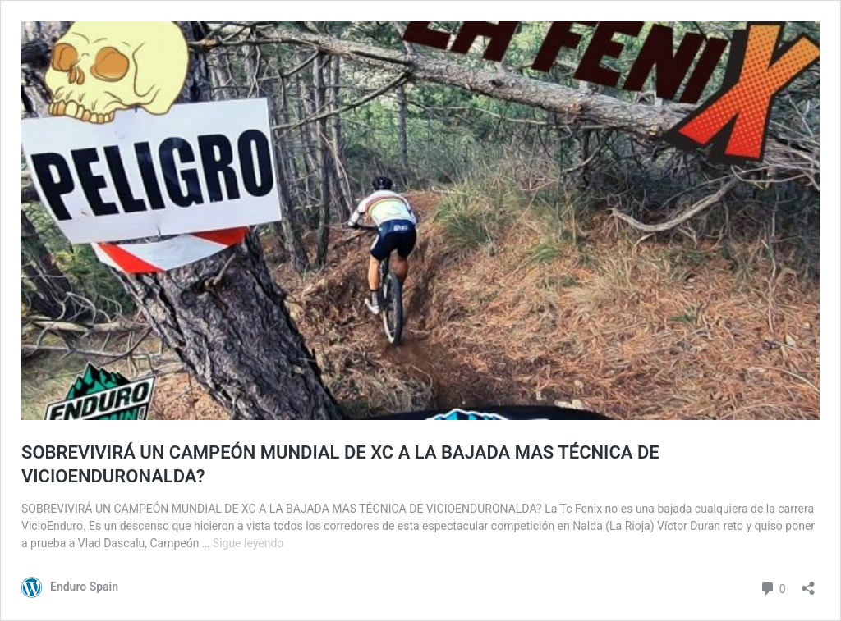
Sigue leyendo (248, 543)
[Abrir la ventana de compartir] (808, 583)
